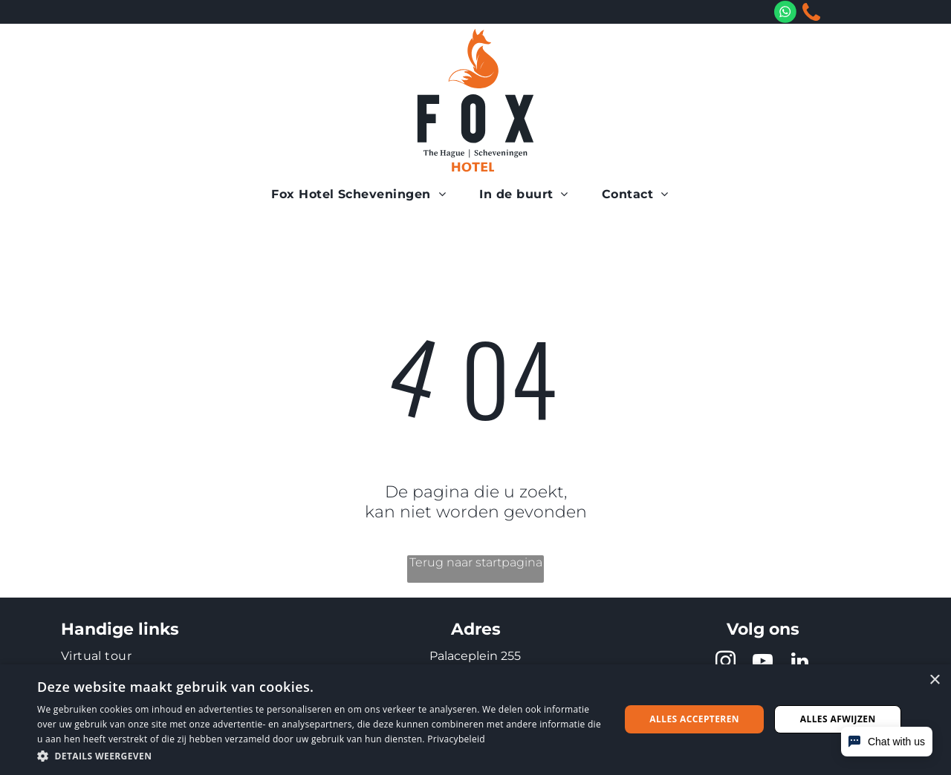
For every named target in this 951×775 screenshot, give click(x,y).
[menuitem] (364, 194)
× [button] (934, 680)
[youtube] (763, 663)
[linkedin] (800, 663)
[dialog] (475, 719)
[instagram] (726, 663)
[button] (320, 755)
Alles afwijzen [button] (838, 719)
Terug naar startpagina (475, 562)
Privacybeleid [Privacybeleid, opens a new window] (456, 739)
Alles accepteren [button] (694, 719)
